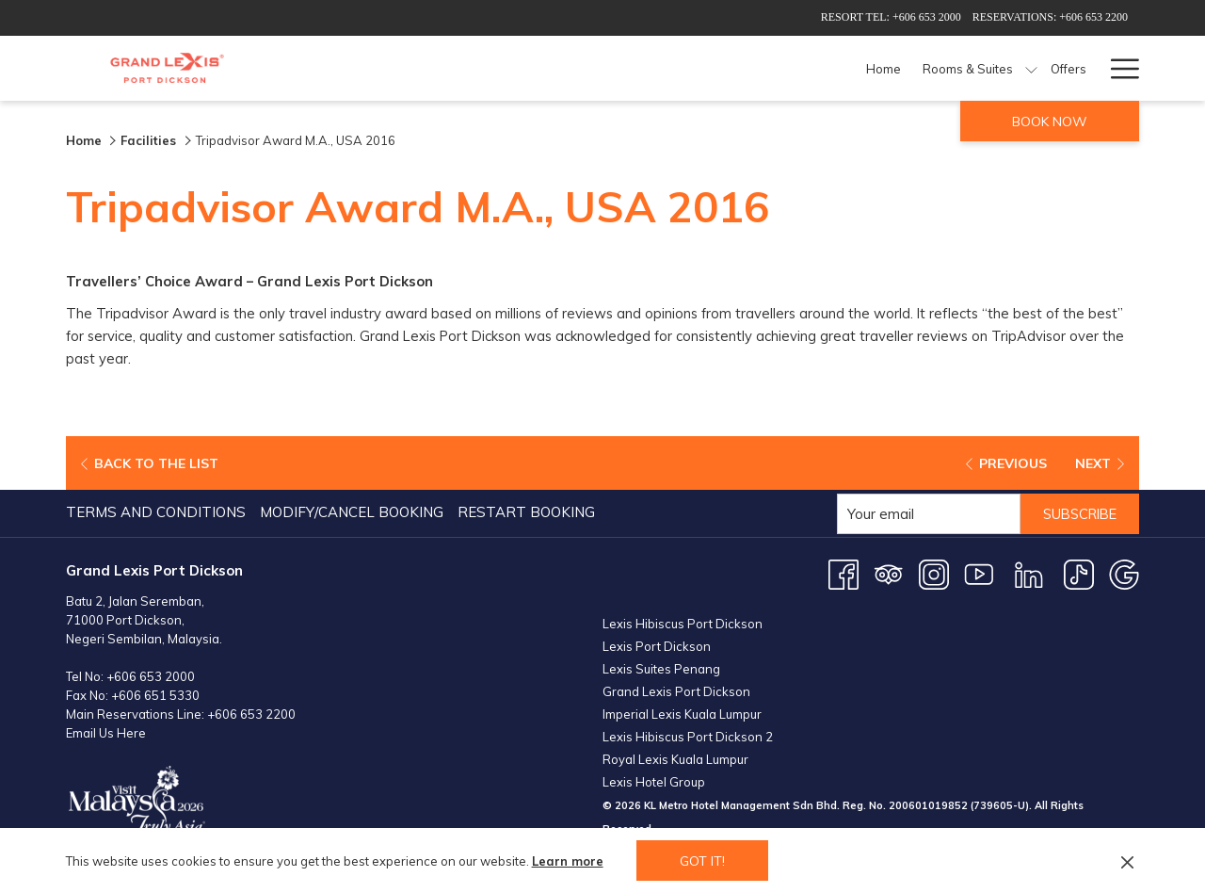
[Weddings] (1040, 68)
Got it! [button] (702, 860)
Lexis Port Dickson (656, 646)
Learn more (567, 861)
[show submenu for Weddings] (1089, 68)
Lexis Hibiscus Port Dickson (682, 623)
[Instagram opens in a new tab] (934, 573)
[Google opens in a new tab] (1124, 573)
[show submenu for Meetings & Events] (992, 68)
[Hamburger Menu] (1118, 68)
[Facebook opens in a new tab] (843, 573)
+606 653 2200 (251, 714)
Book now (1049, 121)
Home (84, 140)
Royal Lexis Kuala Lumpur (675, 759)
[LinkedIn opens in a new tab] (1029, 573)
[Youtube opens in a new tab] (979, 573)
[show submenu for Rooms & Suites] (660, 68)
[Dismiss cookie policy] (1127, 861)
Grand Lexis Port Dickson (676, 691)
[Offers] (697, 68)
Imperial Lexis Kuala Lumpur (682, 714)
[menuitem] (158, 512)
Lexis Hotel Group (653, 781)
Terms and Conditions (156, 512)
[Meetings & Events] (921, 68)
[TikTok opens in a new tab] (1079, 573)
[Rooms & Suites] (597, 68)
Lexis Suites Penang (661, 668)
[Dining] (755, 68)
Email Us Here (106, 732)
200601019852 (928, 805)
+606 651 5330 (155, 695)
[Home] (513, 68)
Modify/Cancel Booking (351, 512)
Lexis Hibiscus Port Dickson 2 (687, 736)
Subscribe (1076, 514)
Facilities (150, 140)
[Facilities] (821, 68)
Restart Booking (526, 512)
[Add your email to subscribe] (921, 514)
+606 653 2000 (150, 676)
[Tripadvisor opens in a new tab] (889, 573)
